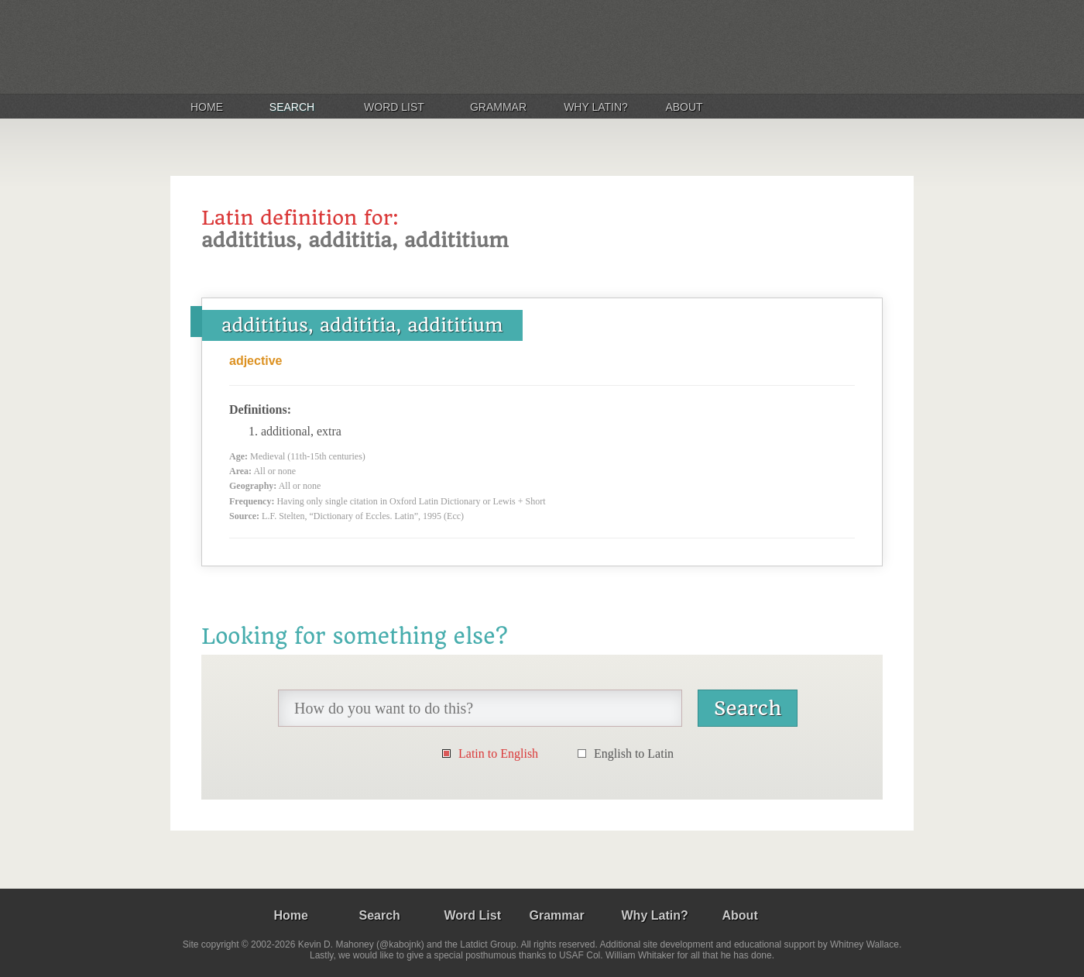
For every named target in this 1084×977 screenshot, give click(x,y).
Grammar (498, 107)
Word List (394, 107)
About (683, 107)
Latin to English (498, 753)
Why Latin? (596, 107)
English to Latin (634, 753)
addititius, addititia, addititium (362, 325)
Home (206, 107)
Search (291, 107)
